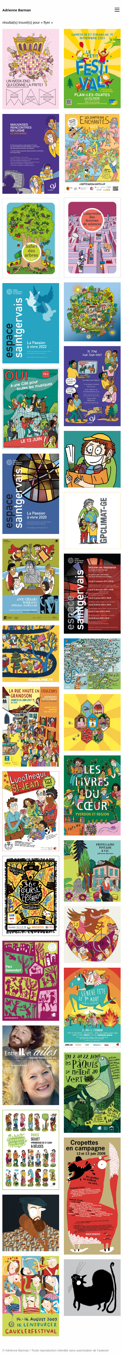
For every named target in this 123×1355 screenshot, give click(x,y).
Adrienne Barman (16, 10)
